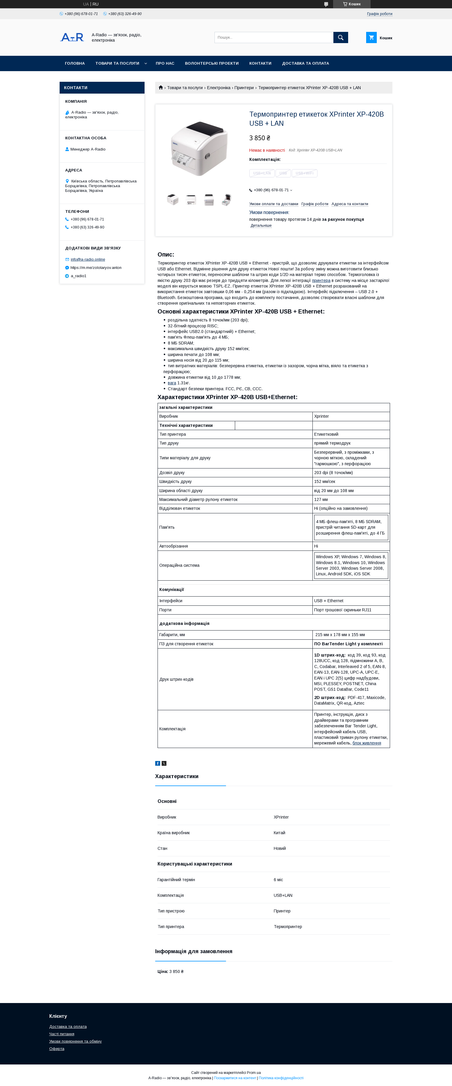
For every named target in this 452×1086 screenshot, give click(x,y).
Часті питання (61, 1034)
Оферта (56, 1048)
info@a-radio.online (88, 259)
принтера (321, 280)
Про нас (165, 63)
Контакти (260, 63)
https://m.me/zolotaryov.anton (96, 267)
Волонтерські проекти (212, 63)
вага (172, 382)
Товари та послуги (117, 63)
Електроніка (218, 87)
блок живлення (367, 743)
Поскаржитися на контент (235, 1078)
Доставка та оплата (305, 63)
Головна (75, 63)
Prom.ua (254, 1073)
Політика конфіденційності (281, 1078)
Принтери (244, 87)
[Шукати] (340, 37)
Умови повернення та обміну (75, 1041)
